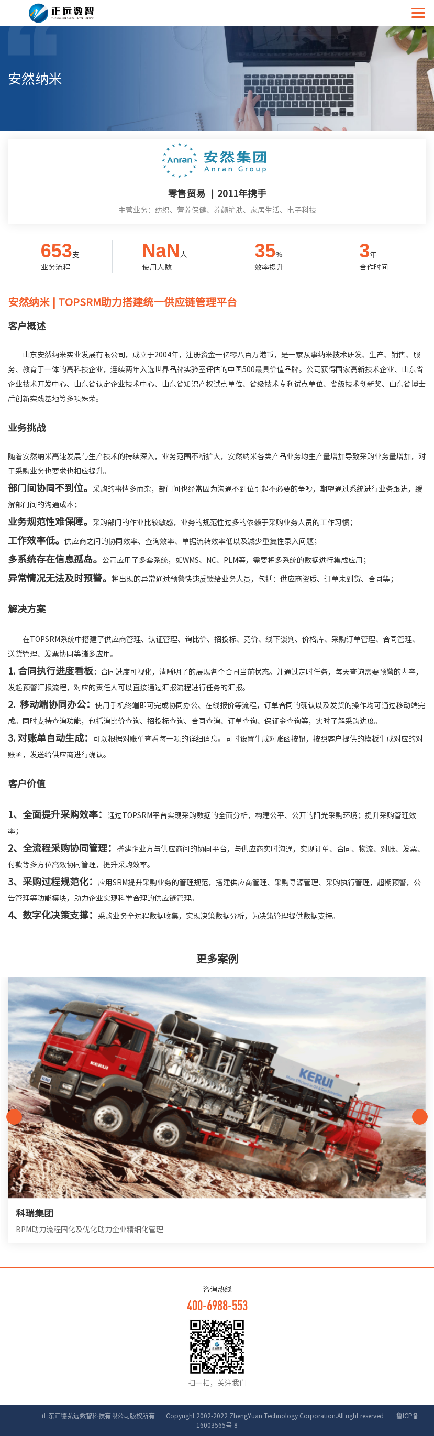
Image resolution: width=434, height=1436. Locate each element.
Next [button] (420, 1117)
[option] (217, 1117)
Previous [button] (14, 1117)
